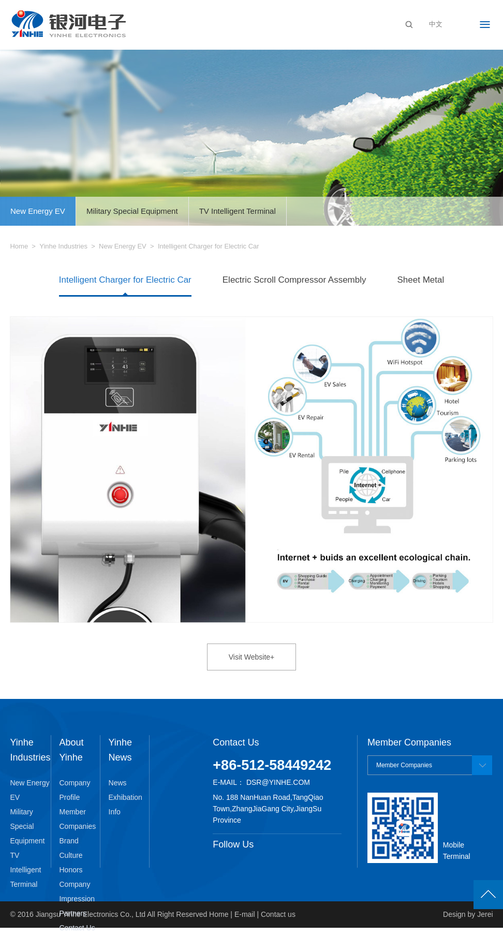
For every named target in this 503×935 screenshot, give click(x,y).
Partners (72, 913)
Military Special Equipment (132, 211)
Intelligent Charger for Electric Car (125, 280)
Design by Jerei (468, 914)
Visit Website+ (252, 657)
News (118, 783)
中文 (435, 24)
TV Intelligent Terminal (237, 211)
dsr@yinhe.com (278, 782)
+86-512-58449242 (272, 765)
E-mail (244, 914)
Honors (70, 870)
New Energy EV (37, 211)
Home (19, 246)
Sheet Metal (421, 280)
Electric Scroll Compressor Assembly (294, 280)
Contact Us (77, 928)
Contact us (278, 914)
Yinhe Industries (63, 246)
